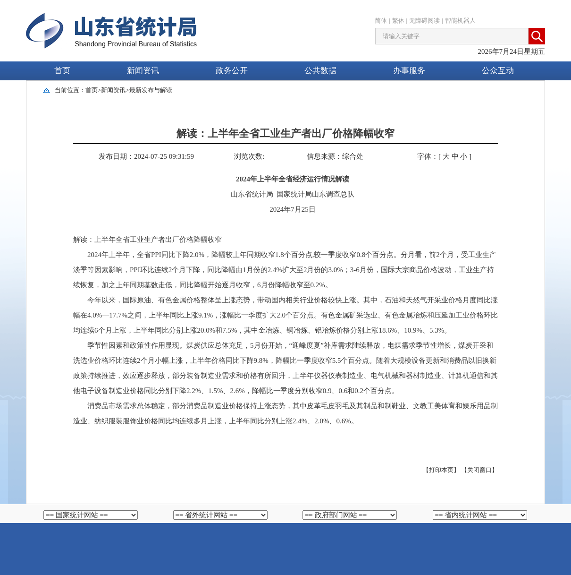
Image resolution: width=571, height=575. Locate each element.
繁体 (398, 20)
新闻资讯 (143, 70)
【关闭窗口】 (479, 469)
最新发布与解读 (150, 90)
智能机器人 (460, 20)
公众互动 (498, 70)
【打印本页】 (441, 469)
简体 (381, 20)
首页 (62, 70)
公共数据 (320, 70)
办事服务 (409, 70)
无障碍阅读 (424, 20)
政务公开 (232, 70)
